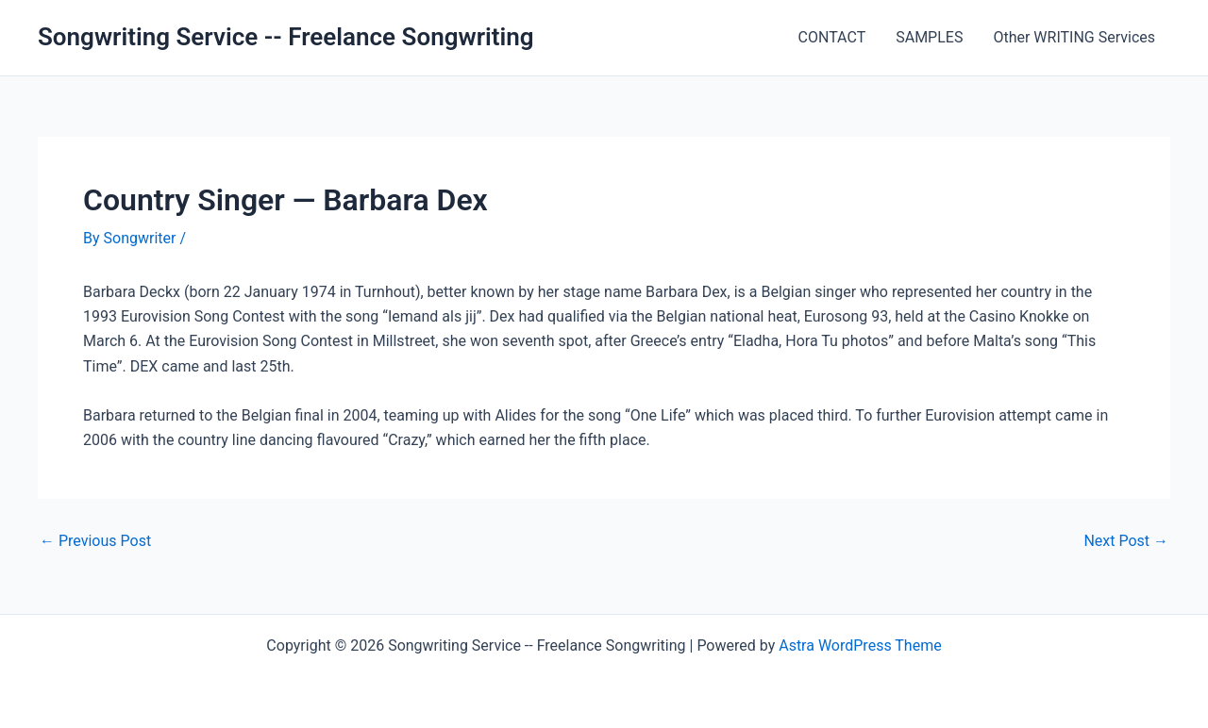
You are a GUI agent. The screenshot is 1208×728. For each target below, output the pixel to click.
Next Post (1125, 541)
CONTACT (832, 37)
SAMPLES (929, 37)
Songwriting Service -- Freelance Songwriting (286, 37)
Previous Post (95, 541)
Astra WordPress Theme (860, 645)
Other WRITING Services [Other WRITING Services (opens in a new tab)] (1074, 37)
